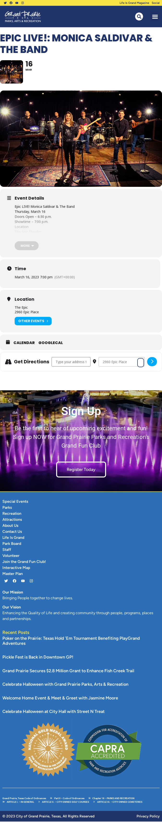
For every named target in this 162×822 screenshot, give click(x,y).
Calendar (24, 343)
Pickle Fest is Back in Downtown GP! (37, 657)
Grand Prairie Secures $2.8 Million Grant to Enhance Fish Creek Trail (68, 671)
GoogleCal (50, 343)
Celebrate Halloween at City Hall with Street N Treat (53, 712)
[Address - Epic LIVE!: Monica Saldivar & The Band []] (71, 362)
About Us (10, 526)
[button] (155, 16)
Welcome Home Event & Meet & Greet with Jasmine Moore (60, 698)
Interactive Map (16, 568)
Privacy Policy (148, 817)
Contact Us (12, 532)
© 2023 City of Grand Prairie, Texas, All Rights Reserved (48, 817)
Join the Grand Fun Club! (24, 562)
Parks (7, 508)
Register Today (81, 470)
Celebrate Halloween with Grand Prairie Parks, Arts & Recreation (65, 685)
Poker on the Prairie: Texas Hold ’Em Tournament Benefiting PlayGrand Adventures (71, 641)
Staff (6, 550)
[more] (27, 246)
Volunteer (10, 556)
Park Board (11, 544)
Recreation (11, 514)
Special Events (15, 502)
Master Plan (12, 574)
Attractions (12, 520)
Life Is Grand (13, 538)
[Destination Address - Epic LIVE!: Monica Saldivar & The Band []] (122, 362)
